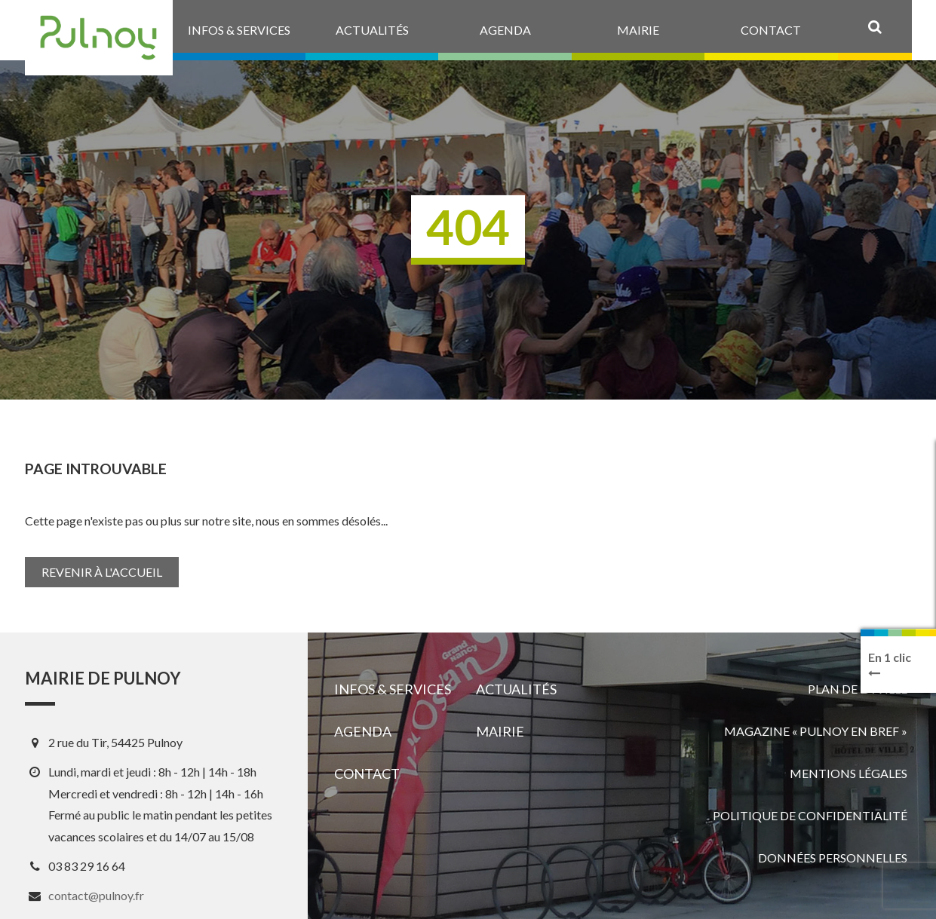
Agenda (362, 731)
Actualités (516, 689)
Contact (367, 773)
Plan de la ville (857, 689)
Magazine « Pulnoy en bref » (815, 731)
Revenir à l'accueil (101, 572)
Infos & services (392, 689)
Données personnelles (832, 857)
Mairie (500, 731)
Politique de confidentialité (810, 815)
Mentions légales (848, 773)
